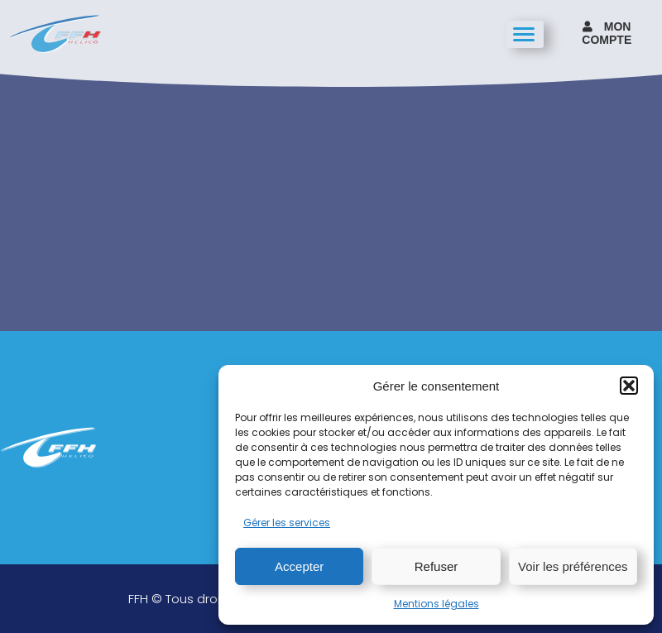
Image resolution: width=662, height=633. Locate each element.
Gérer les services (286, 523)
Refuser (436, 566)
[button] (629, 385)
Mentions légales (436, 604)
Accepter (299, 566)
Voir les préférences (573, 566)
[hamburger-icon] (525, 34)
